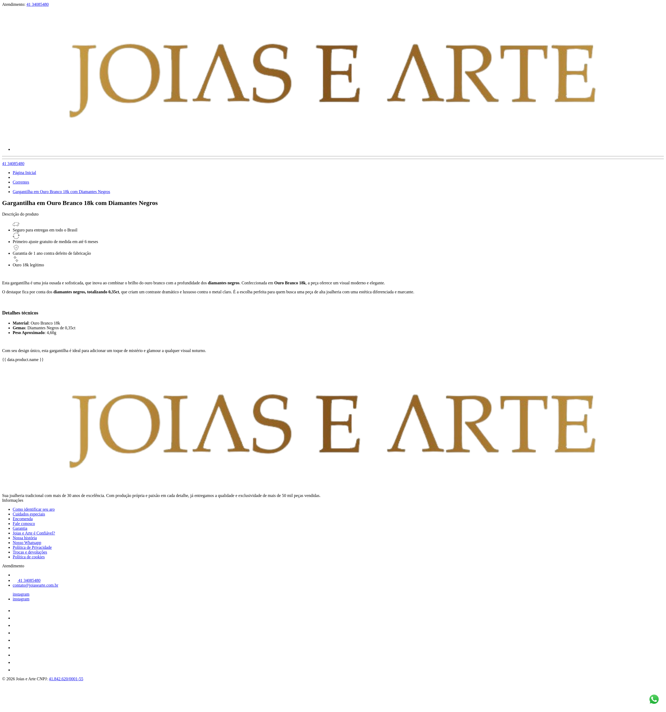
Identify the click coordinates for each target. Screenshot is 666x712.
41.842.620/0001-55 (66, 679)
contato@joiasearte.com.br (35, 585)
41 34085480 (37, 4)
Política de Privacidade (32, 547)
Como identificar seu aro (34, 509)
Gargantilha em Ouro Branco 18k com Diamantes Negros (61, 191)
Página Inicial (24, 172)
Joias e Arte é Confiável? (34, 533)
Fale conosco (24, 523)
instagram (21, 594)
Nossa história (25, 538)
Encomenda (23, 519)
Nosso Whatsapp (27, 542)
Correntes (21, 182)
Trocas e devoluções (30, 552)
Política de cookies (29, 557)
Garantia (20, 528)
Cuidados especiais (29, 514)
